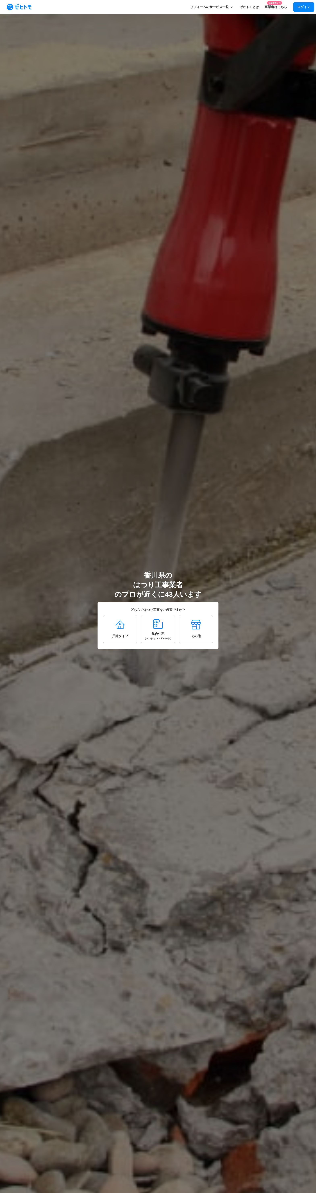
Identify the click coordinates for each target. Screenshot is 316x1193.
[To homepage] (19, 7)
